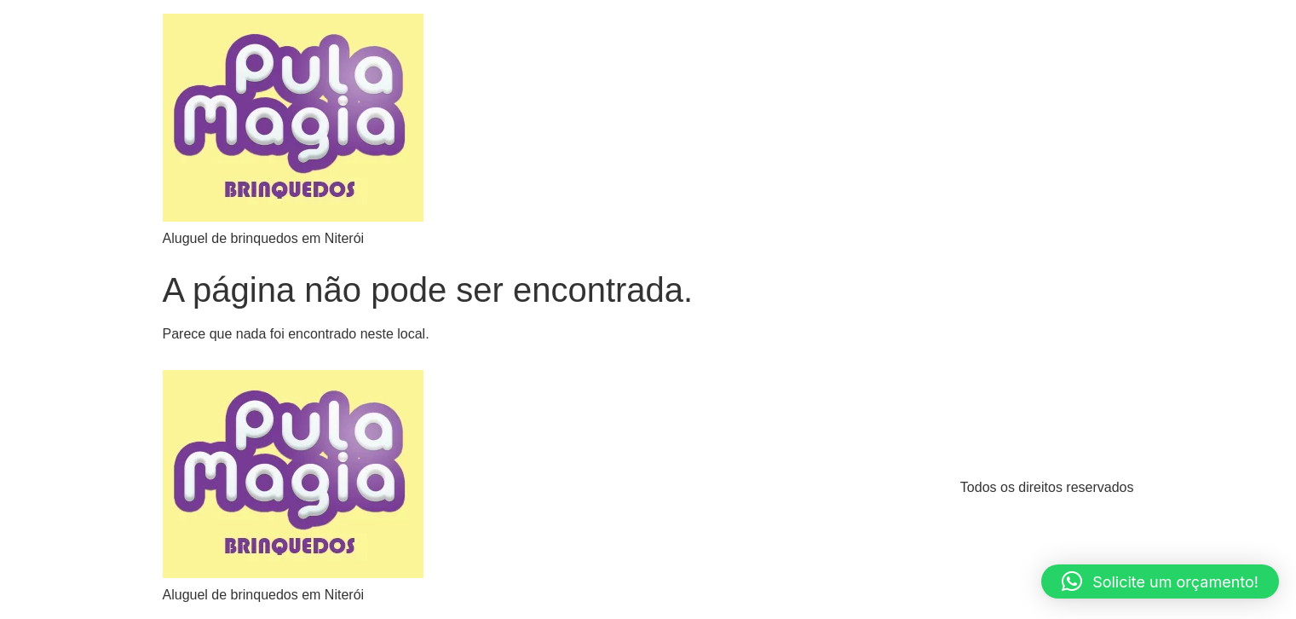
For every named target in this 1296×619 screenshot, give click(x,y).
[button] (1160, 581)
